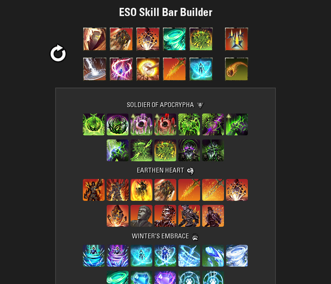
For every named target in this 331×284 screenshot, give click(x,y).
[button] (58, 53)
